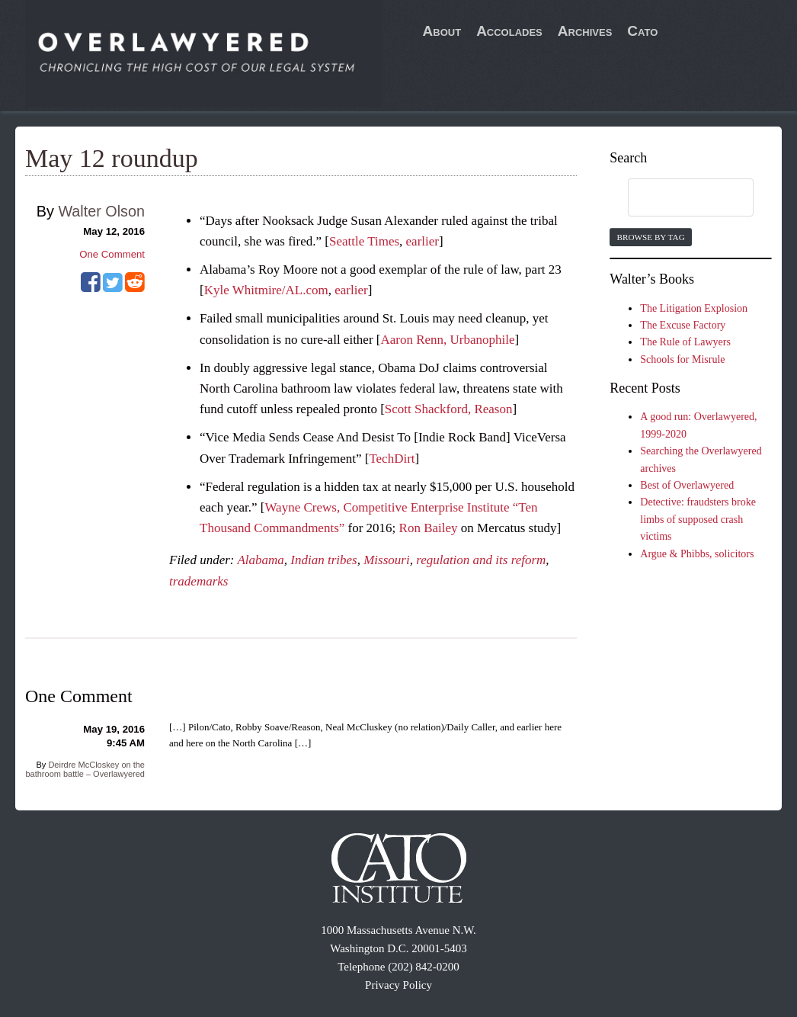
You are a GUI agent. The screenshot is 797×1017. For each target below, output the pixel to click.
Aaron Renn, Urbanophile (447, 339)
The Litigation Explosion (693, 308)
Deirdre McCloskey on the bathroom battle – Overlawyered (85, 769)
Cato (642, 31)
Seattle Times (364, 241)
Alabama (260, 560)
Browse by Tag (650, 237)
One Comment (112, 254)
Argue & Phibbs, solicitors (697, 554)
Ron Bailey (428, 528)
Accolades (509, 31)
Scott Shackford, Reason (449, 409)
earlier (422, 241)
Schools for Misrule (682, 359)
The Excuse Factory (682, 325)
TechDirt (392, 458)
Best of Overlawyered (687, 485)
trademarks (198, 581)
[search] (676, 198)
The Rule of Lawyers (685, 342)
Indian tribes (323, 560)
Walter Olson (101, 211)
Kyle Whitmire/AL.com (266, 290)
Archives (585, 31)
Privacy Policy (398, 985)
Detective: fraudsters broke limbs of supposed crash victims (698, 519)
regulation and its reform (481, 560)
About (442, 31)
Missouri (386, 560)
